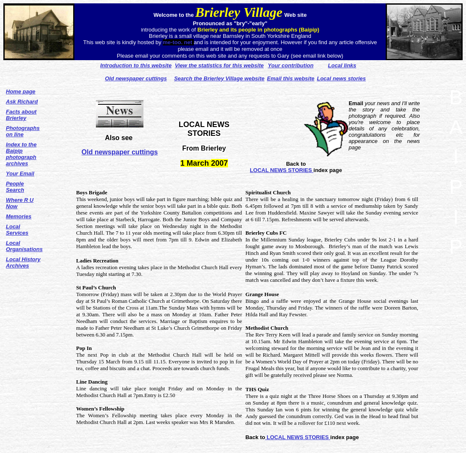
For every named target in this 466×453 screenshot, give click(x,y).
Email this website (291, 78)
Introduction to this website (136, 65)
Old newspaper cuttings (120, 152)
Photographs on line (23, 131)
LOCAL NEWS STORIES (281, 170)
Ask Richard (22, 101)
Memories (19, 216)
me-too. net (178, 42)
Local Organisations (24, 246)
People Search (15, 186)
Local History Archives (23, 262)
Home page (20, 91)
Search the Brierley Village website (219, 78)
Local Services (17, 229)
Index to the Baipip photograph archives (21, 154)
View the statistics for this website (219, 65)
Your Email (20, 173)
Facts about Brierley (21, 115)
